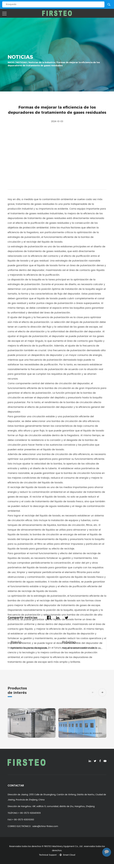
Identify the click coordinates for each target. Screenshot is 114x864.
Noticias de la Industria (42, 62)
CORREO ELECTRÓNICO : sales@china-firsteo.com (33, 826)
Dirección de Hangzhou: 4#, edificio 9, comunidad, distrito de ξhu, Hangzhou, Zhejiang (51, 806)
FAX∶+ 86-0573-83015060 (21, 819)
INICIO (11, 62)
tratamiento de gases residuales (35, 566)
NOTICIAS (21, 62)
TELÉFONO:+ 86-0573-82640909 (24, 813)
